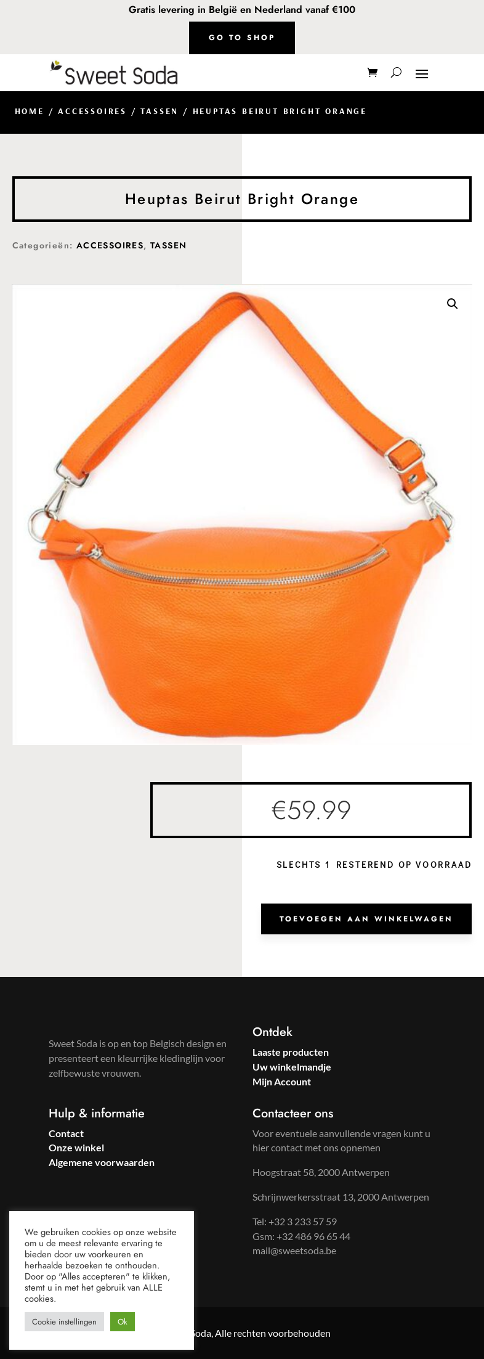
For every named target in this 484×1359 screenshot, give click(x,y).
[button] (453, 304)
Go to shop (242, 37)
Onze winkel (76, 1147)
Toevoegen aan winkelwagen (366, 918)
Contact (66, 1133)
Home (29, 110)
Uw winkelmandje (291, 1066)
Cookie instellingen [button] (64, 1322)
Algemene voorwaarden (102, 1162)
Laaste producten (290, 1052)
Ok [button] (122, 1322)
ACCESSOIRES (92, 110)
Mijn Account (281, 1081)
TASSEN (159, 110)
